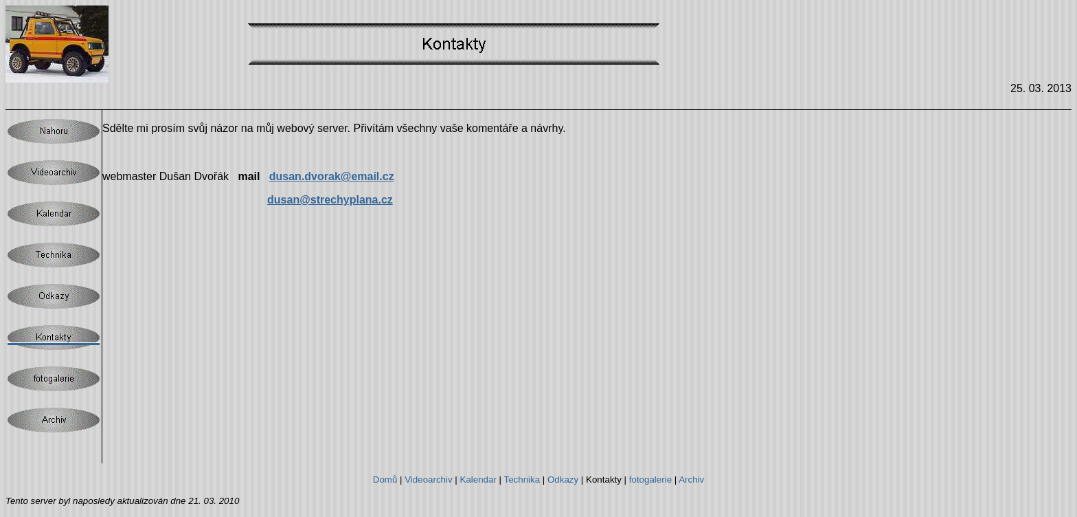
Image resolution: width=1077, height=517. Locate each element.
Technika (522, 479)
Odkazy (562, 479)
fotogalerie (650, 479)
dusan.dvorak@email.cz (331, 176)
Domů (385, 479)
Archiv (691, 479)
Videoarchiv (428, 479)
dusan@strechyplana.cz (330, 200)
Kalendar (478, 479)
